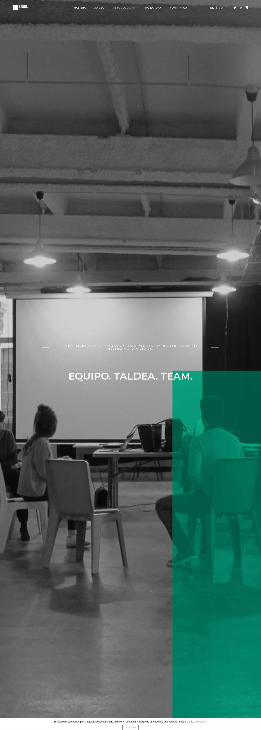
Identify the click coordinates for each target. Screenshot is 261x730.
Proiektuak (152, 7)
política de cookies (197, 721)
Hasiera (80, 7)
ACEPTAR (130, 727)
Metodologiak (123, 7)
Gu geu (99, 7)
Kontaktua (178, 7)
